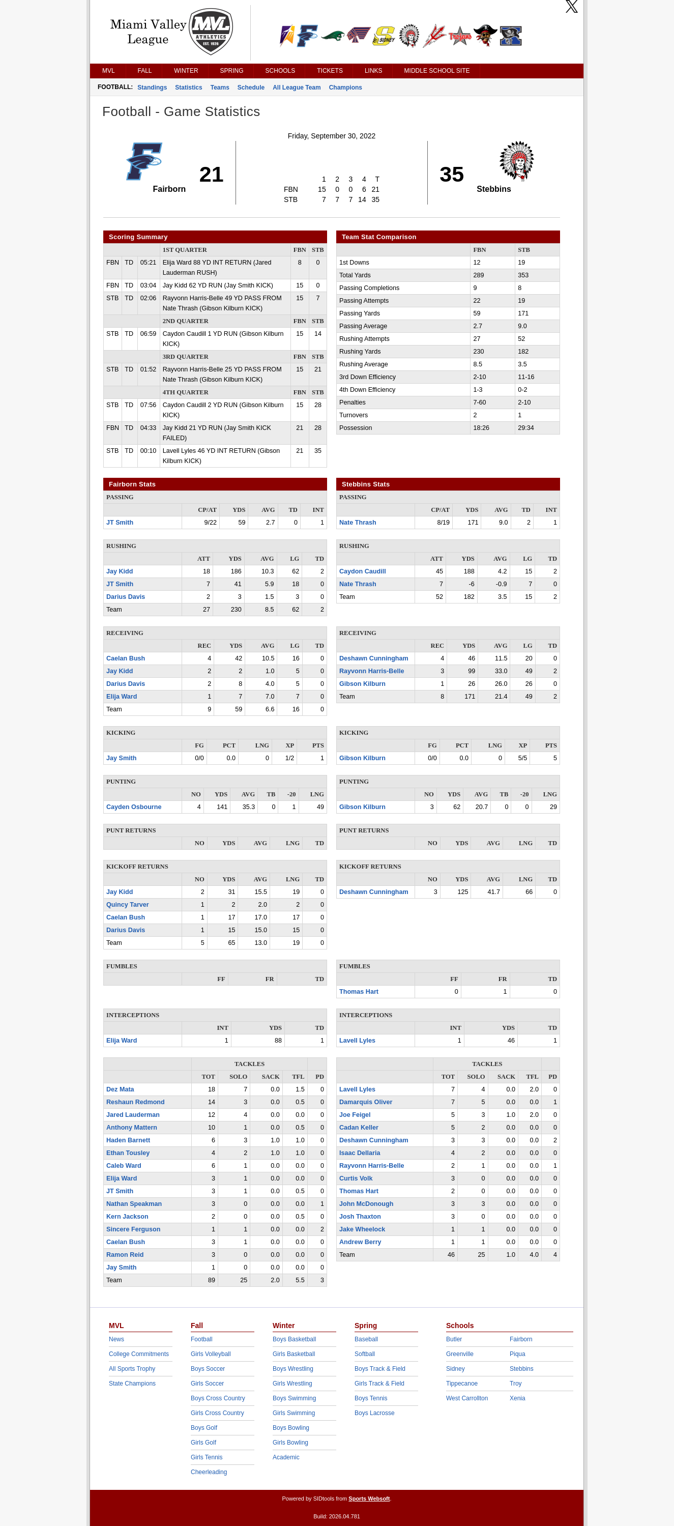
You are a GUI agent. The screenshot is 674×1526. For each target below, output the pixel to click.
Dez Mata (120, 1089)
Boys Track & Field (380, 1368)
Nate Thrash (357, 522)
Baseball (366, 1339)
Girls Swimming (294, 1413)
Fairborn (521, 1339)
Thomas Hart (358, 991)
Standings (152, 87)
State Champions (132, 1383)
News (116, 1339)
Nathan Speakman (134, 1203)
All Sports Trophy (132, 1368)
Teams (220, 87)
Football (202, 1339)
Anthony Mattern (131, 1127)
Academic (286, 1457)
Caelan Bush (125, 658)
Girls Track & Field (379, 1383)
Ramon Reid (124, 1254)
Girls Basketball (294, 1354)
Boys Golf (204, 1427)
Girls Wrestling (292, 1383)
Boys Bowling (291, 1427)
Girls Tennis (206, 1457)
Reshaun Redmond (135, 1102)
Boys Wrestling (293, 1368)
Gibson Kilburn (362, 683)
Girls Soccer (207, 1383)
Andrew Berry (360, 1242)
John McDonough (366, 1203)
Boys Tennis (371, 1398)
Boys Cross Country (218, 1398)
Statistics (188, 87)
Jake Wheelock (362, 1229)
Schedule (251, 87)
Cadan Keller (358, 1127)
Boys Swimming (294, 1398)
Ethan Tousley (128, 1153)
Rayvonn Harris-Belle (371, 671)
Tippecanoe (462, 1383)
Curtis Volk (356, 1178)
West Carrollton (467, 1398)
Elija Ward (121, 696)
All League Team (296, 87)
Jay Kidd (119, 571)
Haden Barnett (128, 1140)
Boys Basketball (294, 1339)
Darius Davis (125, 596)
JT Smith (119, 522)
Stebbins (522, 1368)
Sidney (455, 1368)
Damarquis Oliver (365, 1102)
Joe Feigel (355, 1114)
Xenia (517, 1398)
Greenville (460, 1354)
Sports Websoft (369, 1498)
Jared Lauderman (133, 1114)
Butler (454, 1339)
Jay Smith (121, 758)
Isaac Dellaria (359, 1153)
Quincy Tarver (127, 904)
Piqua (517, 1354)
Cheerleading (209, 1472)
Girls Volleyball (211, 1354)
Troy (516, 1383)
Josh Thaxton (360, 1216)
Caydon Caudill (362, 571)
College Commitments (139, 1354)
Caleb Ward (123, 1165)
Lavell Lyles (357, 1040)
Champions (345, 87)
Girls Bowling (290, 1442)
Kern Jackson (127, 1216)
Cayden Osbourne (133, 807)
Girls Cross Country (217, 1413)
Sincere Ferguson (133, 1229)
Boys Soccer (208, 1368)
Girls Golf (203, 1442)
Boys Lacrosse (375, 1413)
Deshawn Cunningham (373, 658)
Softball (365, 1354)
